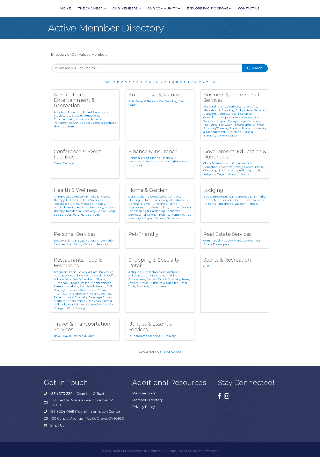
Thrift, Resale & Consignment (148, 297)
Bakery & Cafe (87, 283)
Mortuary (225, 136)
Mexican (95, 312)
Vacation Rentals (246, 214)
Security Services (167, 229)
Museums (82, 130)
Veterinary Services (86, 225)
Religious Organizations (219, 185)
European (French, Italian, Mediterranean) (83, 294)
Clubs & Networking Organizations (227, 174)
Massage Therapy (93, 214)
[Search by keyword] (147, 79)
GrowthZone (170, 363)
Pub (63, 315)
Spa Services (63, 225)
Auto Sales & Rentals (143, 112)
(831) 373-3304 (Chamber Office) (77, 405)
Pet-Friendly (143, 245)
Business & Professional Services (231, 108)
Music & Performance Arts (78, 132)
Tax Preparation (227, 146)
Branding (209, 125)
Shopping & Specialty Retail (153, 274)
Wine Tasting (76, 319)
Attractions (91, 126)
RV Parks (209, 214)
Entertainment (64, 130)
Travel (57, 347)
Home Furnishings (154, 214)
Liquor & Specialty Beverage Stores (87, 308)
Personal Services (75, 245)
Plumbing (177, 225)
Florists (152, 290)
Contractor (175, 207)
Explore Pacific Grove (251, 14)
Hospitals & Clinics (66, 214)
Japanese (105, 304)
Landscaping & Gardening (146, 222)
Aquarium (74, 123)
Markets (59, 312)
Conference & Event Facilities (77, 165)
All (213, 93)
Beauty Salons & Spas (69, 251)
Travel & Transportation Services (82, 337)
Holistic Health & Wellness (84, 211)
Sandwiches (76, 315)
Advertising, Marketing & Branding (230, 119)
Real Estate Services (227, 245)
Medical (59, 218)
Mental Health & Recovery (84, 218)
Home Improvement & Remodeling (152, 216)
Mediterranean (77, 312)
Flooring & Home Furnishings (148, 211)
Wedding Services (95, 255)
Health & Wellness (75, 201)
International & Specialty (71, 304)
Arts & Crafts (74, 126)
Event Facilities (64, 174)
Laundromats (137, 347)
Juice (57, 308)
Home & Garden (147, 201)
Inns (238, 211)
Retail (183, 294)
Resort (247, 211)
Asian (72, 283)
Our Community (206, 14)
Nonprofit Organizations (248, 181)
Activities (60, 123)
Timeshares (225, 214)
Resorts (258, 211)
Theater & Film (64, 137)
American (60, 283)
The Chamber (46, 14)
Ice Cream (98, 301)
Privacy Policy (143, 418)
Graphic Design (227, 132)
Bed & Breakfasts (215, 207)
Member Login (144, 404)
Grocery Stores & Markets (72, 301)
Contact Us (293, 14)
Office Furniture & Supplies (159, 294)
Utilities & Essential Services (151, 337)
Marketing (210, 136)
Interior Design (180, 218)
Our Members (80, 14)
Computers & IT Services (234, 125)
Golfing (208, 277)
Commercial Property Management (228, 251)
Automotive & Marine (154, 106)
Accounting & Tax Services (221, 117)
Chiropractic (62, 207)
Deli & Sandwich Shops (88, 290)
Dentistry (78, 207)
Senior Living (106, 222)
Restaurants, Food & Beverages (78, 274)
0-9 (107, 93)
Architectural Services (250, 121)
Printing (235, 139)
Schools (243, 185)
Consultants (211, 128)
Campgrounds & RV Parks (247, 207)
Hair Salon (74, 255)
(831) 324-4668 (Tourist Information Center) (86, 423)
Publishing (234, 143)
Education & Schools (217, 178)
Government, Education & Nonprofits (234, 165)
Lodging (213, 201)
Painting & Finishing (155, 225)
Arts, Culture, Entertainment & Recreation (74, 111)
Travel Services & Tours (78, 347)
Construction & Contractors (147, 207)
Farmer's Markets (66, 297)
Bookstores (171, 283)
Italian (93, 304)
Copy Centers (230, 128)
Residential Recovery (80, 222)
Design (247, 128)
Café (76, 286)
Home (21, 14)
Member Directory (147, 411)
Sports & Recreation (227, 271)
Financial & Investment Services (152, 170)
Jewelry (133, 294)
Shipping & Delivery (162, 347)
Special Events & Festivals (98, 134)
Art (84, 123)
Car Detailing (168, 112)
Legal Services (249, 132)
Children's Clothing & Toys (146, 286)
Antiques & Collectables (145, 283)
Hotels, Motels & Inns (218, 211)
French (100, 297)
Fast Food (87, 297)
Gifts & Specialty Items (173, 290)
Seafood (92, 315)
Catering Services (93, 286)
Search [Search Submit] (254, 79)
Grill (109, 297)
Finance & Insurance (152, 162)
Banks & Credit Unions (144, 169)
